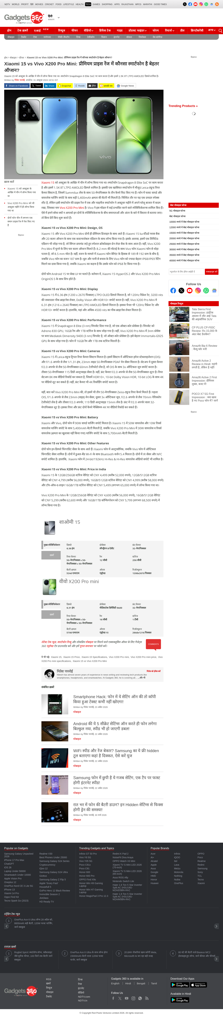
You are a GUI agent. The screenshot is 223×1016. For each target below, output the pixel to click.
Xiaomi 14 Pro (11, 893)
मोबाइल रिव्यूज (176, 303)
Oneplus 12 (10, 882)
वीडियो (87, 30)
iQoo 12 (43, 868)
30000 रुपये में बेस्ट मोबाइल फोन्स (184, 249)
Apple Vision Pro (12, 878)
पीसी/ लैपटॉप (63, 37)
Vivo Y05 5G (85, 861)
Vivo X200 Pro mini (119, 657)
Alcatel (154, 861)
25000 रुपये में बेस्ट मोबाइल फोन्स (184, 244)
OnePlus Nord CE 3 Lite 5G (18, 886)
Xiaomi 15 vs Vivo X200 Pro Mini (90, 661)
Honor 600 (84, 872)
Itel (175, 861)
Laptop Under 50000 (15, 871)
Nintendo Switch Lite (123, 881)
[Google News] (214, 290)
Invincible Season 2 (49, 894)
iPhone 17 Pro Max (14, 860)
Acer (153, 853)
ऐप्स (35, 37)
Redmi (201, 864)
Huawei (154, 883)
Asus (153, 868)
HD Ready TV (46, 901)
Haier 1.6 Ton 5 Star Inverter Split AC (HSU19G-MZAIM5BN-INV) (127, 897)
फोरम (156, 30)
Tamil (154, 983)
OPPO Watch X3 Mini (124, 861)
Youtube (127, 997)
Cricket (49, 4)
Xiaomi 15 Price (71, 657)
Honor (154, 879)
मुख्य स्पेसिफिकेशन (52, 545)
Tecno (201, 879)
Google (154, 872)
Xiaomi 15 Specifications (94, 657)
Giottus (43, 875)
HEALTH (79, 4)
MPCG (138, 4)
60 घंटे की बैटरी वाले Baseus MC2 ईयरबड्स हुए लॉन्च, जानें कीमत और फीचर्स (196, 954)
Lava (176, 864)
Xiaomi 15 (47, 182)
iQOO (177, 857)
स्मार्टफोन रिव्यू (64, 642)
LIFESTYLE (68, 4)
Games (96, 4)
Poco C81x (85, 864)
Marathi (147, 4)
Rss (147, 997)
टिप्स (78, 37)
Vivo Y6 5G (85, 857)
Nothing (178, 875)
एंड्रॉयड (50, 646)
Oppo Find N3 (11, 897)
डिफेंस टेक (105, 30)
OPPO (201, 853)
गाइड (119, 30)
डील (182, 30)
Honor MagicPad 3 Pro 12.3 (93, 896)
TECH (88, 4)
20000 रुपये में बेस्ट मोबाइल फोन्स (184, 238)
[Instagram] (198, 290)
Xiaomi (201, 883)
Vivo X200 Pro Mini (72, 208)
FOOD (59, 4)
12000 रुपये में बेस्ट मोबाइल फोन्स (184, 227)
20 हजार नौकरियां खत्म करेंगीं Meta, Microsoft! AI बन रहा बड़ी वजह (140, 954)
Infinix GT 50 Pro (88, 853)
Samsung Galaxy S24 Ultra (53, 872)
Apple (154, 864)
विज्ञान (104, 37)
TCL (200, 875)
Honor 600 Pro (86, 875)
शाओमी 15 (69, 522)
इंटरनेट (117, 37)
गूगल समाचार (86, 646)
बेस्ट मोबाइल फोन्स (177, 216)
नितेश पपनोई (20, 80)
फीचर (74, 30)
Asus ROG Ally (120, 877)
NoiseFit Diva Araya (123, 857)
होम (9, 30)
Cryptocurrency (47, 864)
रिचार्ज (168, 30)
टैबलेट (23, 37)
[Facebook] (173, 290)
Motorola (178, 872)
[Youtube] (189, 290)
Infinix (177, 853)
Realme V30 (45, 853)
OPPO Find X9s (87, 879)
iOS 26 (7, 867)
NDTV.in (82, 1000)
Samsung (202, 868)
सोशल (129, 37)
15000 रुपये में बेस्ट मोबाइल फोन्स (184, 233)
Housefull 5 (45, 887)
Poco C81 (84, 868)
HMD (153, 875)
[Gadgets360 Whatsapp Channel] (206, 290)
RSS (48, 979)
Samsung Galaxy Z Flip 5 (52, 879)
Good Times (160, 4)
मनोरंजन (47, 37)
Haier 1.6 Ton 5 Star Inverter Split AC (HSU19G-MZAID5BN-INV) (127, 888)
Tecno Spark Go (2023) (16, 900)
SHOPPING (107, 4)
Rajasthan (127, 4)
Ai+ (152, 857)
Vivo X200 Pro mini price (143, 657)
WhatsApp (140, 997)
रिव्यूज (61, 30)
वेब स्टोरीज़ (157, 37)
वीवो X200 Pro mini (79, 581)
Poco (200, 857)
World (15, 4)
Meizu (177, 868)
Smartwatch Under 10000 (17, 874)
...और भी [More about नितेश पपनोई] (141, 677)
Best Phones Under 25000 (53, 857)
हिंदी (31, 4)
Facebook (113, 997)
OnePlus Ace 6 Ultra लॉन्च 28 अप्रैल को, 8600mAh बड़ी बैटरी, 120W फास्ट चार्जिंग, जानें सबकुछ (33, 923)
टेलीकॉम (90, 37)
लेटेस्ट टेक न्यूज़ (48, 642)
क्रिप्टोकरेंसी (197, 30)
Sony (200, 872)
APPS (117, 4)
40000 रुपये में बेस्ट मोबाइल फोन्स (184, 260)
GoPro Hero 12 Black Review (54, 890)
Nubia (177, 879)
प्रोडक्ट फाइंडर (136, 30)
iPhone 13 (9, 889)
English (115, 983)
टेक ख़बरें (22, 30)
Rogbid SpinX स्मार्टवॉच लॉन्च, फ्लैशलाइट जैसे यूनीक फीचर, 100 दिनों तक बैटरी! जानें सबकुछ (33, 956)
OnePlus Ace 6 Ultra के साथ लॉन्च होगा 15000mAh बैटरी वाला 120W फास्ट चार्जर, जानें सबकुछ (89, 956)
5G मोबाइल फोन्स (177, 210)
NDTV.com (84, 996)
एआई (42, 30)
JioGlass (43, 898)
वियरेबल (142, 37)
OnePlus (178, 883)
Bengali (141, 983)
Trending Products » (183, 106)
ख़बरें (52, 555)
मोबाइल (11, 37)
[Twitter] (181, 290)
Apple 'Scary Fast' (48, 883)
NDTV (7, 4)
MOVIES (39, 4)
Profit (25, 4)
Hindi (128, 983)
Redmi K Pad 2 (120, 853)
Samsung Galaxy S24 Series (54, 861)
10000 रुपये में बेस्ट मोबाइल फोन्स (184, 221)
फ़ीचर (21, 57)
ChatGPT (9, 863)
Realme (202, 861)
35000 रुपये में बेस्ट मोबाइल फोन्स (184, 255)
